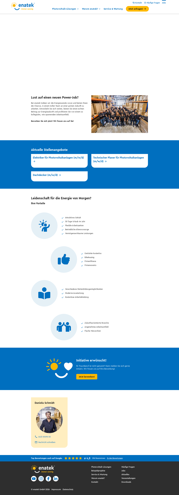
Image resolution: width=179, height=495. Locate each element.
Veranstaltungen (128, 478)
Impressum (56, 489)
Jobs (164, 2)
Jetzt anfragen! (137, 9)
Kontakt (137, 2)
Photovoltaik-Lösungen (65, 9)
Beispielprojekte (98, 470)
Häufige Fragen (152, 2)
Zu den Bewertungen (115, 458)
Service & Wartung (113, 9)
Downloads (126, 481)
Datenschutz (68, 489)
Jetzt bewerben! (87, 376)
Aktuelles (125, 474)
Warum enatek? (91, 9)
